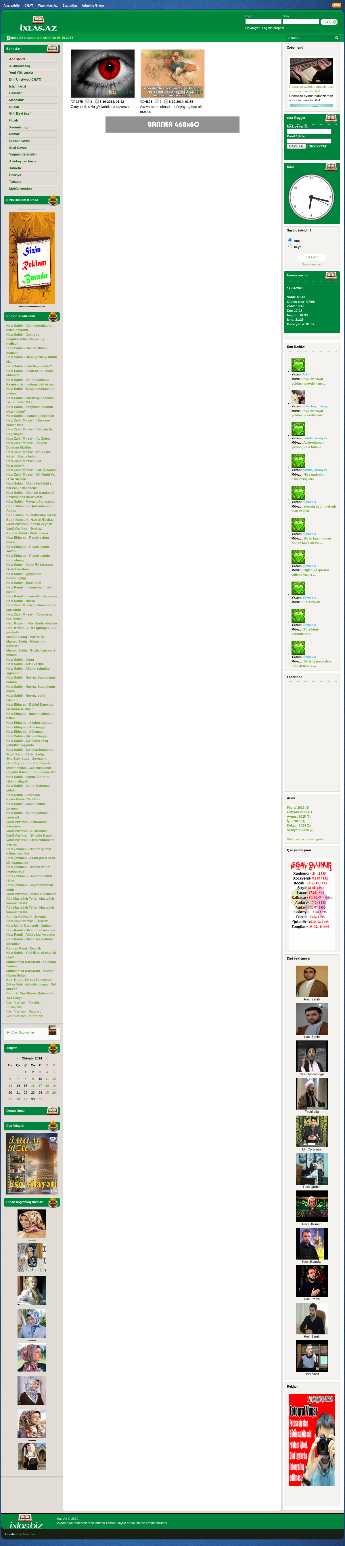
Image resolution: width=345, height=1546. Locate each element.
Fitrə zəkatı (312, 602)
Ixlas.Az (61, 1518)
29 (25, 1099)
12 (54, 1078)
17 (40, 1085)
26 (54, 1092)
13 (10, 1085)
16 (32, 1085)
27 (10, 1099)
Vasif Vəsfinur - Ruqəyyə (23, 1011)
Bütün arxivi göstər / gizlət (305, 839)
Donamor (28, 1534)
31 (40, 1099)
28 (18, 1099)
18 (47, 1085)
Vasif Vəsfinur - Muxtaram (24, 1016)
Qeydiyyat (252, 28)
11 (47, 1078)
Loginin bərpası (273, 28)
